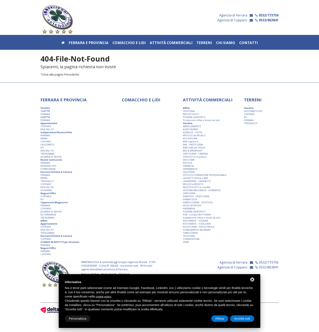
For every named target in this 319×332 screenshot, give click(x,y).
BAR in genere (190, 141)
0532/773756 (267, 15)
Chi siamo (225, 43)
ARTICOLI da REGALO (194, 135)
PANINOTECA (190, 199)
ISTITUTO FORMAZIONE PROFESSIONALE (204, 174)
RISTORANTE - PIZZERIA (195, 220)
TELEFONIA (189, 235)
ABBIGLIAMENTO (192, 126)
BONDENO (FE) (48, 165)
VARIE (186, 241)
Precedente (71, 74)
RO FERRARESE (48, 214)
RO (42, 147)
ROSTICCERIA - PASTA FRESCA (198, 226)
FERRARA (45, 114)
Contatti (248, 43)
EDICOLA (187, 162)
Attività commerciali (171, 43)
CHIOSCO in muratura (194, 156)
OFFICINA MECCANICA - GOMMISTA (202, 190)
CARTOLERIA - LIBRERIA (195, 153)
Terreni (204, 43)
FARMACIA (188, 165)
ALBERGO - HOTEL (193, 132)
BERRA (43, 138)
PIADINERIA (189, 208)
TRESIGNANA (47, 153)
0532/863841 (267, 20)
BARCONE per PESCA (194, 147)
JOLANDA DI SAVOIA (51, 156)
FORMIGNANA (48, 168)
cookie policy (103, 296)
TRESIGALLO (47, 181)
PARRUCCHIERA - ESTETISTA (198, 202)
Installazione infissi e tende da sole (202, 217)
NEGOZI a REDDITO (193, 184)
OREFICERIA (189, 193)
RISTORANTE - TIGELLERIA (197, 223)
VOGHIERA (46, 190)
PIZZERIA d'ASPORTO (194, 117)
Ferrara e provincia (88, 43)
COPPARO (45, 126)
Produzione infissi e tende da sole (201, 120)
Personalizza (77, 318)
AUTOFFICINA (190, 138)
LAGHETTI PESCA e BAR (195, 178)
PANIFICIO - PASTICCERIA (196, 196)
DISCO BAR (188, 159)
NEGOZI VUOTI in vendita (196, 187)
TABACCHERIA (190, 232)
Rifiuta (219, 318)
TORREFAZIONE (191, 238)
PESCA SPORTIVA (192, 205)
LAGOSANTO (47, 144)
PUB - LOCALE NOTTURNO (197, 214)
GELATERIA (189, 110)
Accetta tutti (242, 318)
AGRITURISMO (190, 129)
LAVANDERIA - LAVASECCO (197, 181)
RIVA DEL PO (47, 129)
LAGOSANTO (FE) (253, 110)
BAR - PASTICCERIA (193, 144)
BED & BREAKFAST (192, 150)
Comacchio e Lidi (129, 43)
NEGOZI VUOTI (191, 114)
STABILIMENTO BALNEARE (197, 229)
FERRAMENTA (190, 168)
